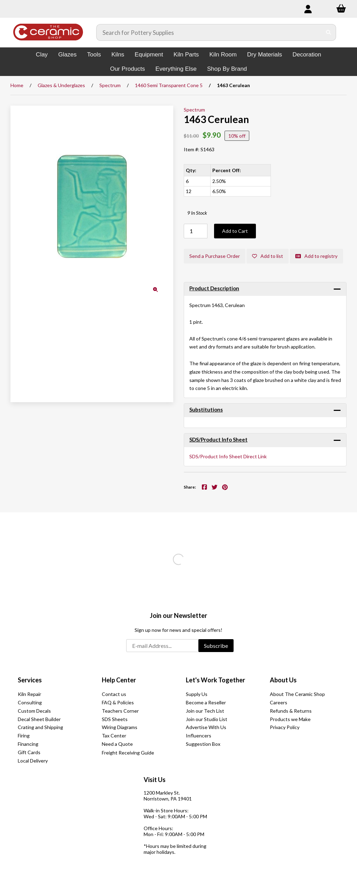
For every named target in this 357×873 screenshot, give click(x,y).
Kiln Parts (186, 54)
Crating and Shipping (40, 727)
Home (16, 85)
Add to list (267, 256)
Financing (28, 744)
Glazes (67, 54)
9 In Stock (197, 213)
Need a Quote (117, 744)
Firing (24, 735)
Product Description (214, 288)
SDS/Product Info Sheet (218, 439)
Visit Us (155, 779)
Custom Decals (34, 711)
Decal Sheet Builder (39, 719)
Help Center (119, 680)
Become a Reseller (206, 702)
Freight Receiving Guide (128, 753)
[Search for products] (209, 32)
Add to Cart (235, 231)
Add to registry (316, 256)
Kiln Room (222, 54)
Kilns (117, 54)
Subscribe (216, 645)
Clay (42, 54)
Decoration (307, 54)
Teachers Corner (120, 711)
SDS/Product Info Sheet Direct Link (228, 456)
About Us (283, 680)
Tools (94, 54)
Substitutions (206, 409)
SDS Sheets (115, 719)
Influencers (198, 735)
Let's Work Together (215, 680)
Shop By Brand (227, 69)
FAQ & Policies (118, 702)
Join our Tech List (205, 711)
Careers (278, 702)
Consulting (30, 702)
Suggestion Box (203, 744)
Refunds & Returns (291, 711)
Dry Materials (264, 54)
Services (30, 680)
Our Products (127, 69)
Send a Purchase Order (214, 256)
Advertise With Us (206, 727)
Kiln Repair (29, 694)
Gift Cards (29, 752)
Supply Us (196, 694)
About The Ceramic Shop (297, 694)
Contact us (114, 694)
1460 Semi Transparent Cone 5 (169, 85)
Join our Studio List (206, 719)
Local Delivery (33, 761)
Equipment (149, 54)
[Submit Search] (328, 32)
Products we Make (290, 719)
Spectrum (110, 85)
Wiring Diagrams (119, 727)
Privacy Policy (284, 727)
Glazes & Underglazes (61, 85)
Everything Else (176, 69)
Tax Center (114, 735)
